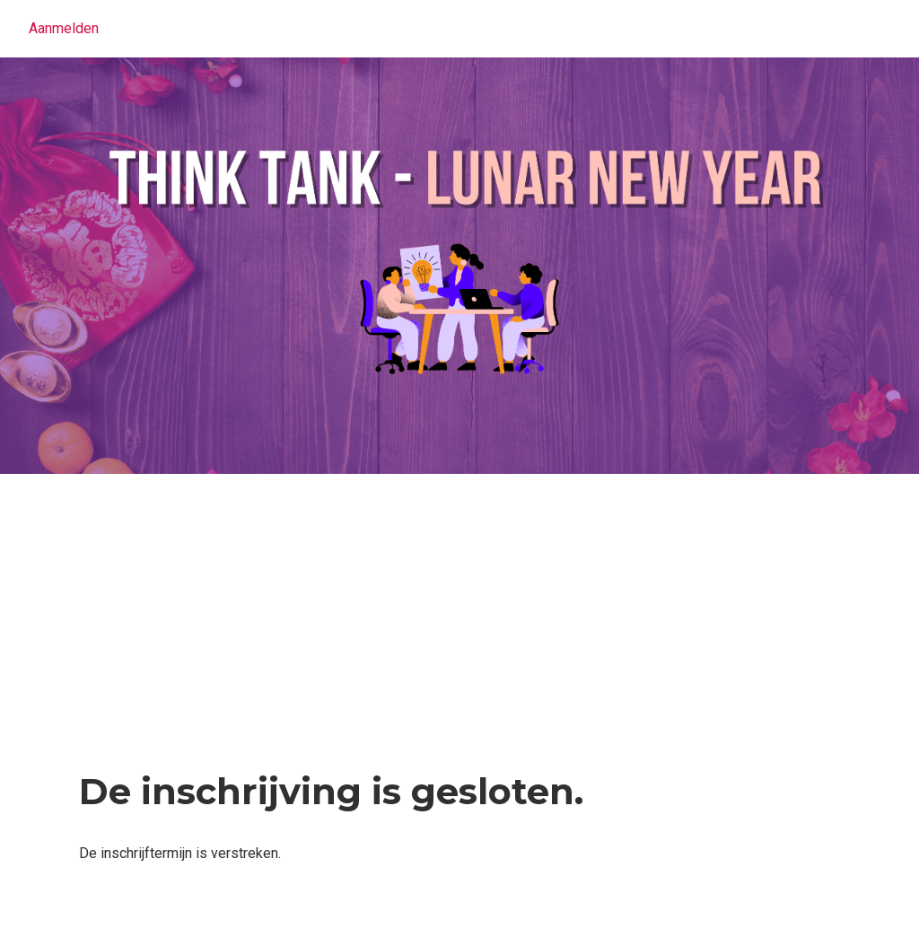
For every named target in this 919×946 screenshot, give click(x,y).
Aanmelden (64, 28)
